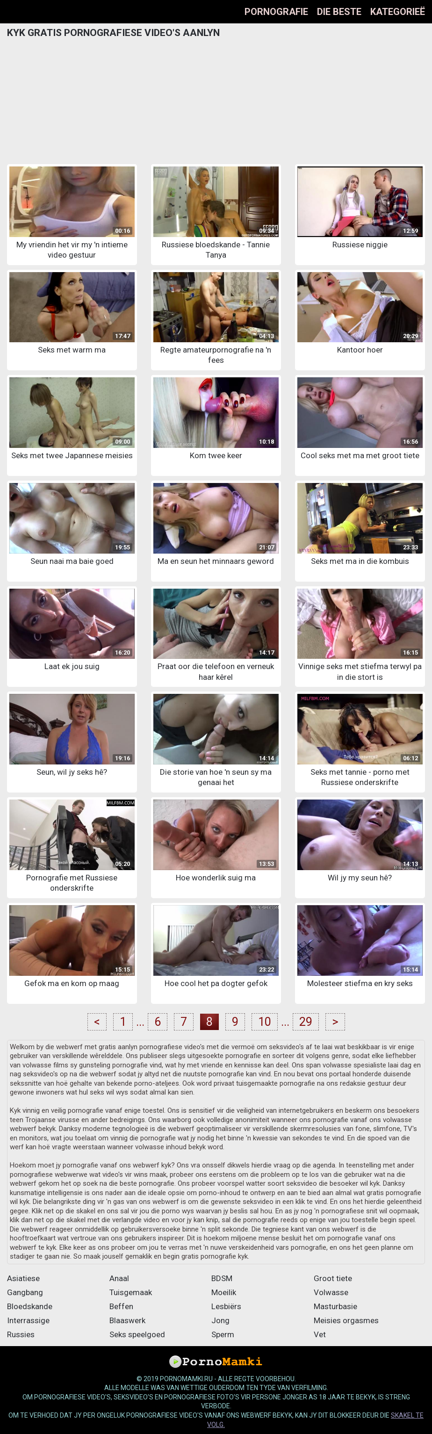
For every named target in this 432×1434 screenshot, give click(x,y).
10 (264, 1022)
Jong (220, 1320)
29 (305, 1022)
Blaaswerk (127, 1320)
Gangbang (25, 1292)
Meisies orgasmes (346, 1320)
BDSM (221, 1278)
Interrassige (28, 1320)
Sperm (222, 1334)
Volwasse (331, 1292)
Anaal (119, 1278)
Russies (21, 1334)
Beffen (121, 1306)
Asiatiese (23, 1278)
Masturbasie (335, 1306)
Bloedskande (29, 1306)
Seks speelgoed (137, 1334)
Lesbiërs (226, 1306)
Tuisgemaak (130, 1292)
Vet (320, 1334)
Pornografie (276, 11)
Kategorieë (397, 11)
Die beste (339, 11)
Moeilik (223, 1292)
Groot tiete (333, 1278)
